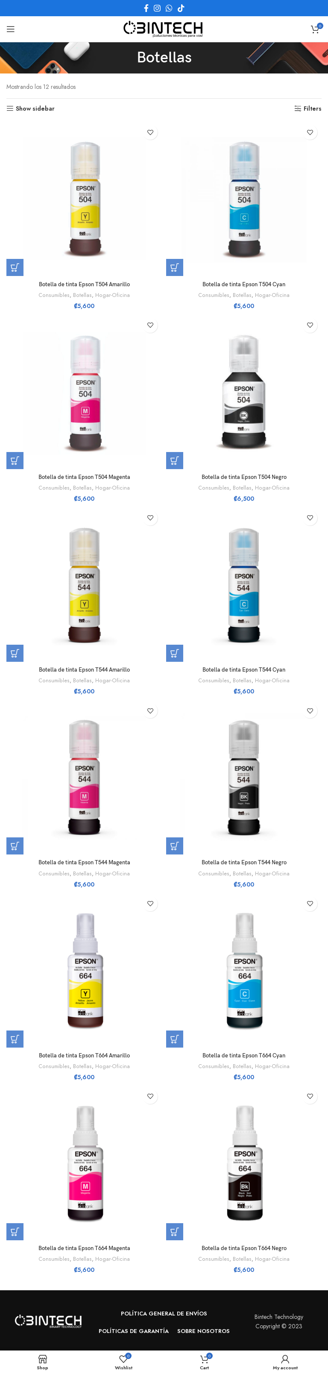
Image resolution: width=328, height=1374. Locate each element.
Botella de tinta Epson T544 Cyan (244, 669)
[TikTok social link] (181, 8)
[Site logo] (164, 28)
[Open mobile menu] (10, 29)
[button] (14, 267)
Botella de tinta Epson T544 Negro (244, 862)
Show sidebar (35, 108)
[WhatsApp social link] (169, 8)
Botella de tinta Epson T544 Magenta (84, 862)
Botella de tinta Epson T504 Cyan (244, 284)
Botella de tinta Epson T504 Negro (244, 477)
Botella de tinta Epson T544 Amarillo (84, 669)
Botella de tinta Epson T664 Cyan (244, 1055)
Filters (313, 108)
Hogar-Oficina (112, 295)
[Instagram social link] (157, 8)
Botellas (82, 295)
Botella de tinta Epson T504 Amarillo (84, 284)
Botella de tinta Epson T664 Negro (244, 1248)
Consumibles (55, 295)
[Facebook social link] (146, 8)
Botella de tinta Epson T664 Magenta (84, 1248)
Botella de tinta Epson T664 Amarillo (84, 1055)
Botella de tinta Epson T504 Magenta (84, 477)
